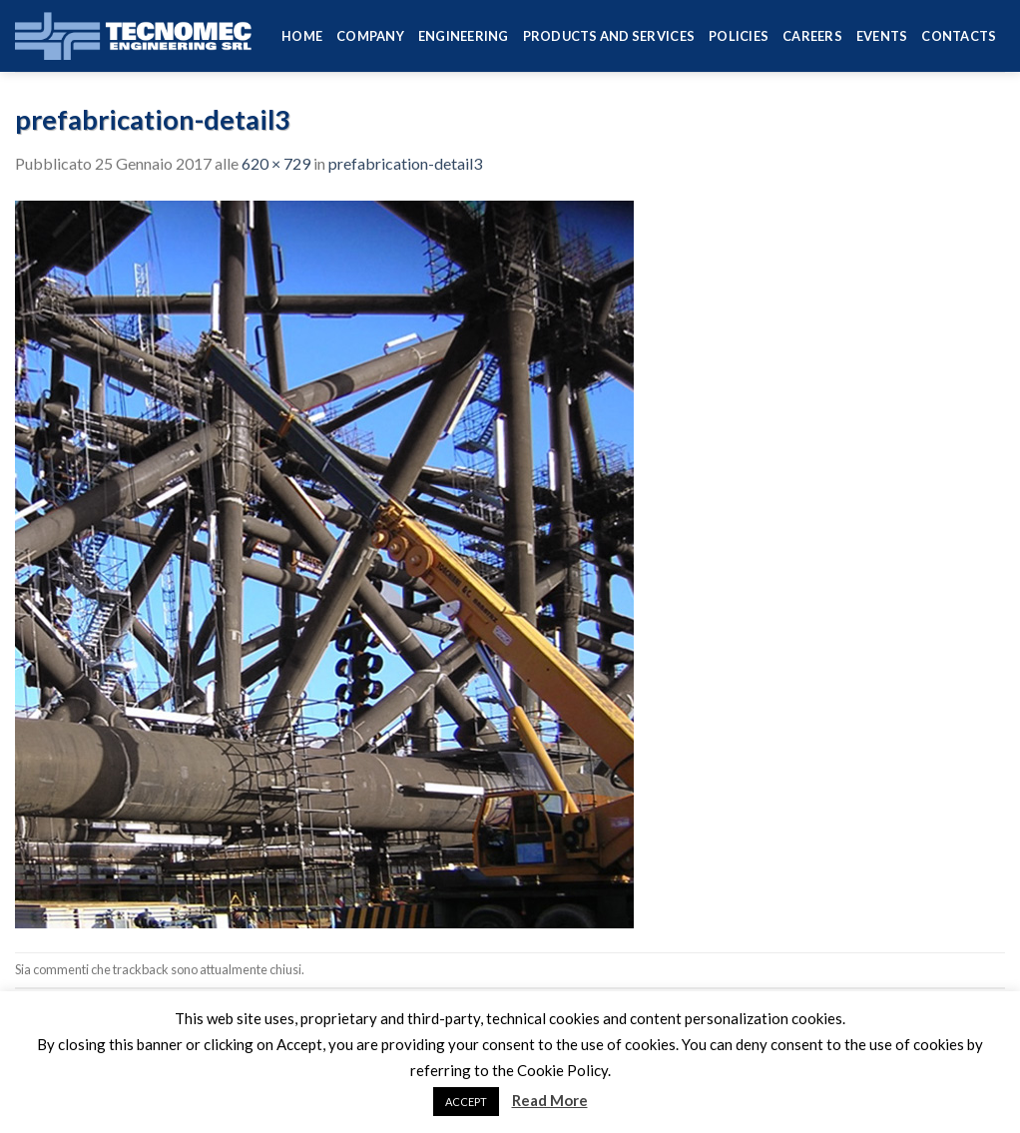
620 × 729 (276, 163)
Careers (812, 36)
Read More (550, 1100)
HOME (301, 36)
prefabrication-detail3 (405, 163)
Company (370, 36)
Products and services (609, 36)
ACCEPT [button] (466, 1101)
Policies (738, 36)
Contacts (958, 36)
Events (882, 36)
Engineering (463, 36)
